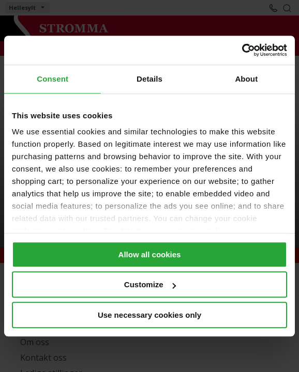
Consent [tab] (52, 78)
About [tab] (246, 78)
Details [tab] (149, 78)
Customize (150, 284)
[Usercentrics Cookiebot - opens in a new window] (242, 50)
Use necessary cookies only (149, 315)
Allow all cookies (149, 254)
